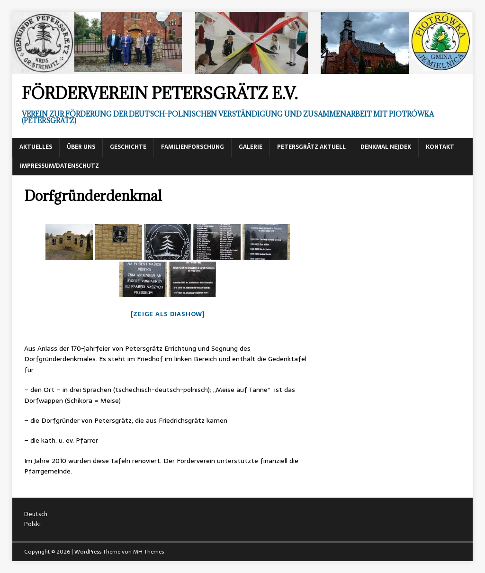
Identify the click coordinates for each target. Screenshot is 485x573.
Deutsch (35, 514)
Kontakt (440, 147)
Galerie (250, 147)
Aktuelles (35, 147)
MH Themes (148, 551)
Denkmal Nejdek (385, 147)
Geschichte (128, 147)
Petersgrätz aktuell (311, 147)
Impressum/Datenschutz (59, 166)
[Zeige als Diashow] (168, 314)
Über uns (81, 147)
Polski (32, 524)
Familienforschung (192, 147)
